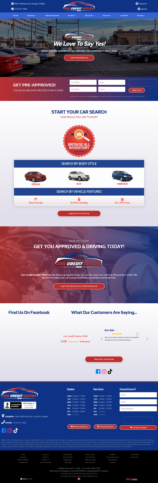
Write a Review (68, 457)
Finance (72, 15)
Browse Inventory (79, 427)
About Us (89, 15)
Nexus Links (135, 457)
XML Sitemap (135, 454)
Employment (68, 460)
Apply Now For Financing (79, 213)
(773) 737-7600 (19, 423)
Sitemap (112, 462)
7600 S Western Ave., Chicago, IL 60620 (31, 416)
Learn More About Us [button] (79, 58)
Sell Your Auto (90, 454)
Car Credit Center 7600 (91, 468)
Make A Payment (52, 15)
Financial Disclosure (112, 457)
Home (15, 15)
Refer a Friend (90, 462)
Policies (141, 15)
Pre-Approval (23, 462)
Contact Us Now (138, 427)
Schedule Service (105, 427)
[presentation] (142, 83)
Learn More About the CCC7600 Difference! (79, 286)
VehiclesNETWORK (77, 471)
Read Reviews (67, 454)
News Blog (67, 462)
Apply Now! (136, 90)
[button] (12, 48)
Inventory (31, 15)
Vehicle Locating (90, 460)
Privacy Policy (94, 96)
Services (107, 15)
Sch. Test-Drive (90, 457)
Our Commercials (45, 462)
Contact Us (45, 454)
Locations (124, 15)
